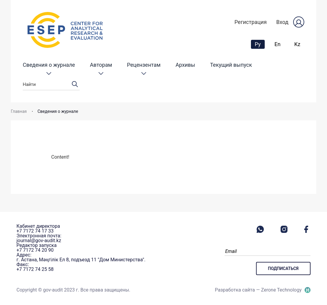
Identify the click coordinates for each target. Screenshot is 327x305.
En (278, 44)
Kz (297, 44)
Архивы (185, 65)
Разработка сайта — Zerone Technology (258, 290)
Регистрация (250, 22)
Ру (260, 44)
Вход (282, 22)
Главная (19, 111)
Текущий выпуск (231, 65)
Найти (51, 84)
